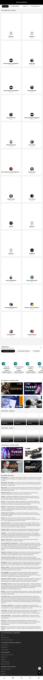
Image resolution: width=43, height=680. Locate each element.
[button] (15, 6)
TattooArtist (21, 2)
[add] (39, 668)
